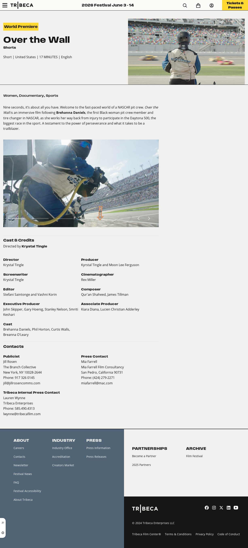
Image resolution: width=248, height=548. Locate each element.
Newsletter (21, 465)
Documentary (31, 95)
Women (10, 95)
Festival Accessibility (27, 491)
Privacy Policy (205, 534)
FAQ (16, 482)
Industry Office (62, 448)
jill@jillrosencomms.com (21, 383)
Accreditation (61, 457)
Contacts (19, 457)
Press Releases (96, 457)
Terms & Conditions (178, 534)
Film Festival (194, 456)
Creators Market (63, 465)
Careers (19, 448)
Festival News (23, 474)
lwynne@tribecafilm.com (22, 414)
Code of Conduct (228, 534)
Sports (52, 95)
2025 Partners (141, 465)
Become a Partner (144, 456)
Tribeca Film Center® (146, 534)
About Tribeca (23, 500)
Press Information (98, 448)
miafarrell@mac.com (97, 383)
